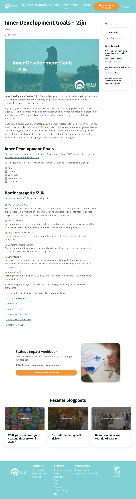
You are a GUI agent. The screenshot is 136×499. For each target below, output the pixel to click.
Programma (27, 4)
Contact (74, 4)
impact (7, 29)
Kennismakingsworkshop (61, 470)
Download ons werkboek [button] (46, 372)
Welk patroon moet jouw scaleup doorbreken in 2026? (116, 53)
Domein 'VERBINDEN (16, 314)
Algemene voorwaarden (87, 473)
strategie (108, 62)
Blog (55, 480)
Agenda (57, 4)
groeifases (109, 73)
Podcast (57, 487)
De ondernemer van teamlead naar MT (113, 79)
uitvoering (117, 62)
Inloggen (125, 6)
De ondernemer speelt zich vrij (117, 68)
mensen (119, 58)
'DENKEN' (19, 309)
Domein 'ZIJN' (13, 303)
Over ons (65, 6)
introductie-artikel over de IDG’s (22, 157)
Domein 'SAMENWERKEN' (18, 319)
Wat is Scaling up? (60, 492)
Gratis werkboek (58, 475)
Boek (56, 483)
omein (11, 309)
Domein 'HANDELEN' (16, 324)
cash (107, 58)
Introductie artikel (15, 298)
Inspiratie (86, 6)
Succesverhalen (43, 4)
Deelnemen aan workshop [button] (106, 6)
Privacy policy (82, 470)
